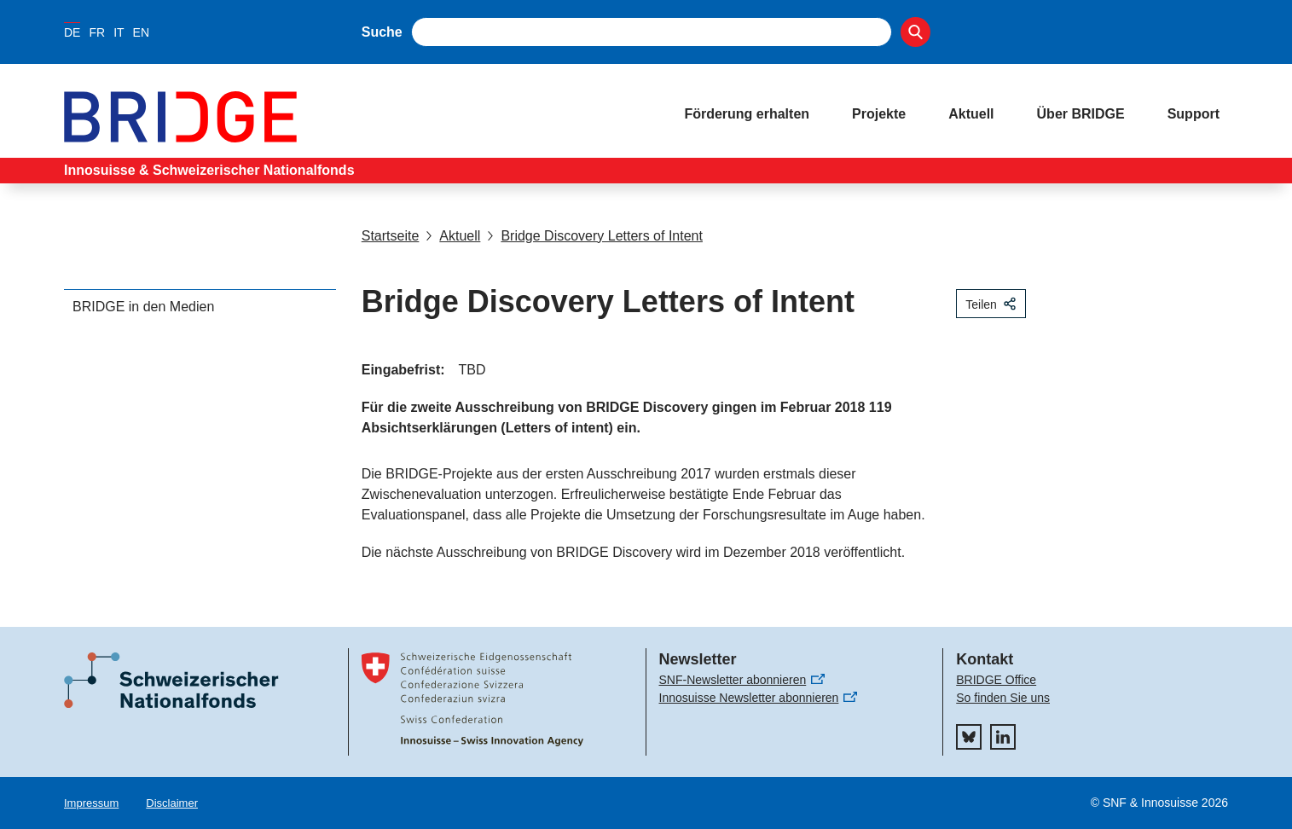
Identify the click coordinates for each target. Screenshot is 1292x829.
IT (118, 32)
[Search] (915, 32)
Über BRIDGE (1081, 114)
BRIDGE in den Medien (143, 306)
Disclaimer (172, 803)
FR (97, 32)
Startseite (391, 236)
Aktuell (971, 114)
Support (1193, 114)
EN (141, 32)
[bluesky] (969, 737)
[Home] (357, 116)
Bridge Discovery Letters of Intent (595, 236)
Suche (382, 32)
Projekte (879, 114)
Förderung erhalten (746, 114)
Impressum (91, 803)
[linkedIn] (1003, 737)
